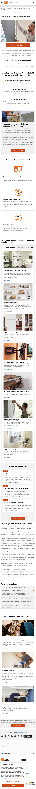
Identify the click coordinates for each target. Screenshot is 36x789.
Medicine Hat (21, 8)
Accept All (12, 785)
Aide (3, 746)
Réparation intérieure (23, 247)
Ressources (4, 749)
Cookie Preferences (25, 773)
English (17, 12)
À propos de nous (6, 753)
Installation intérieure (9, 247)
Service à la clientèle (22, 732)
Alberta (15, 8)
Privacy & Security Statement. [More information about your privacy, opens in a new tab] (9, 778)
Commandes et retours (7, 743)
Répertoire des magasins (6, 8)
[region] (13, 776)
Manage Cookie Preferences (12, 781)
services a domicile (29, 8)
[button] (1, 2)
